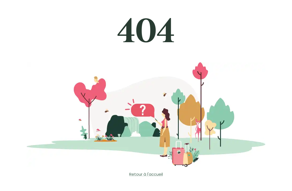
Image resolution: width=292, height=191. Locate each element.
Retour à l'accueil (146, 174)
